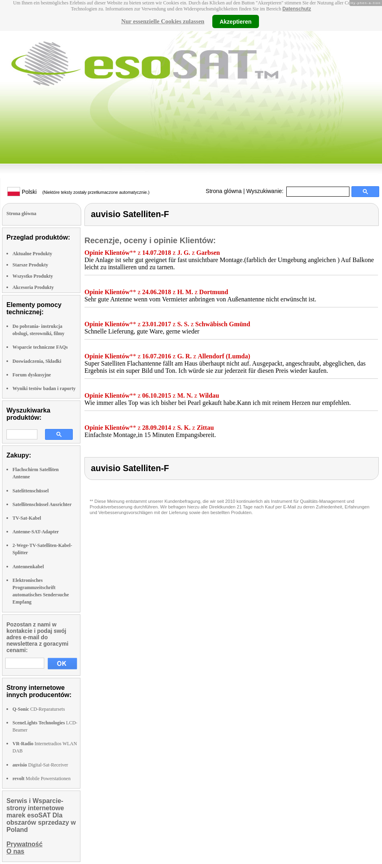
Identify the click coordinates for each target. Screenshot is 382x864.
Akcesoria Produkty (33, 287)
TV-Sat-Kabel (26, 518)
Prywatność (24, 844)
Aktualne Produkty (32, 253)
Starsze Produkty (30, 265)
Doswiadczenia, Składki (36, 361)
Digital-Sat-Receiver (40, 765)
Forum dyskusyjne (31, 375)
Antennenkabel (28, 566)
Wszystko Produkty (32, 276)
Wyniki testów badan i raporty (44, 388)
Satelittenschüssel (30, 491)
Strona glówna (224, 191)
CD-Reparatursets (38, 709)
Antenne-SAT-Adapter (35, 532)
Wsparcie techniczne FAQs (40, 347)
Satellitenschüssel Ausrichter (42, 504)
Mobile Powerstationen (41, 778)
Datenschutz (296, 9)
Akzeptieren (235, 21)
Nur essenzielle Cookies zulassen (162, 21)
